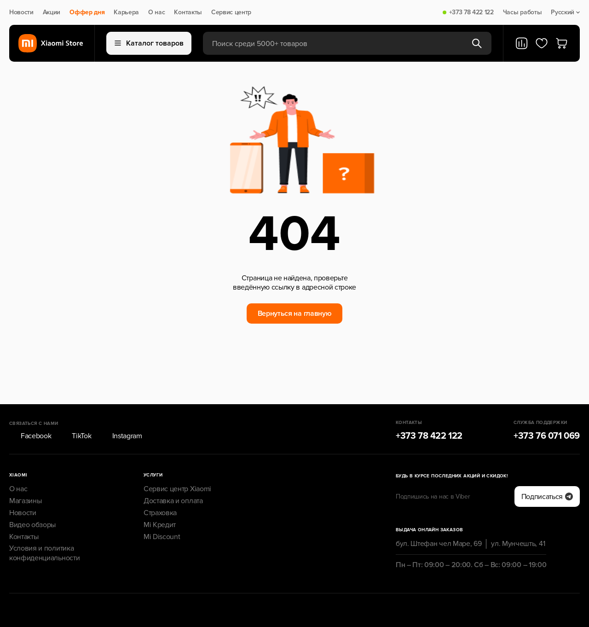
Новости (21, 12)
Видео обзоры (32, 499)
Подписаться (547, 471)
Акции (51, 12)
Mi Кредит (160, 499)
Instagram (121, 410)
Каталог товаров (149, 43)
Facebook (30, 410)
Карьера (126, 12)
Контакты (188, 12)
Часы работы (522, 12)
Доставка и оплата (173, 475)
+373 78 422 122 (471, 12)
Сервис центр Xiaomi (177, 463)
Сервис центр (231, 12)
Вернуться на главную (295, 313)
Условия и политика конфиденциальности (44, 527)
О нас (156, 12)
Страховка (160, 487)
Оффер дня (86, 12)
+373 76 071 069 (547, 410)
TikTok (75, 410)
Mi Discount (162, 511)
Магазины (25, 475)
